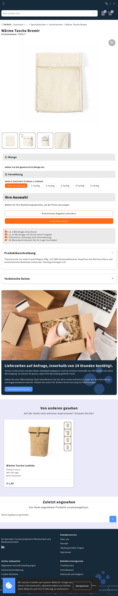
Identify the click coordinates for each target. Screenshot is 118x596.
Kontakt (64, 543)
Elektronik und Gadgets (71, 573)
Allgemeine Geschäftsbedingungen (18, 565)
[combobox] (46, 13)
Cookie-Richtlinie (9, 573)
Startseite (18, 24)
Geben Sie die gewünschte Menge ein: (25, 167)
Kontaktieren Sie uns (18, 388)
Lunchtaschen (56, 24)
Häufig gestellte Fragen (72, 547)
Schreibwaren (67, 569)
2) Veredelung (14, 174)
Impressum (65, 551)
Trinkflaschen (67, 565)
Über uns (64, 538)
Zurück (7, 24)
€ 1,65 (10, 482)
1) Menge (11, 157)
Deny (94, 585)
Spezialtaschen (38, 24)
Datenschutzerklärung (12, 569)
